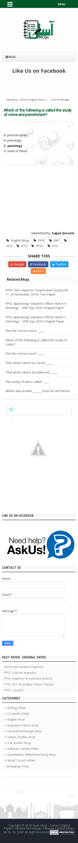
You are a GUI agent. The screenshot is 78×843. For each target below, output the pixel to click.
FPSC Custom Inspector (20, 673)
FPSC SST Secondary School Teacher (29, 684)
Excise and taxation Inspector (24, 667)
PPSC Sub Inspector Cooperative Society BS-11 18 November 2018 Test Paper (37, 292)
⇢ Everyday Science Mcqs (21, 725)
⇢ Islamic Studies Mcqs (20, 737)
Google (17, 264)
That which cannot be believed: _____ (31, 372)
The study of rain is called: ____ (27, 381)
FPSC (39, 240)
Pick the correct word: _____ (25, 331)
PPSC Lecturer (14, 690)
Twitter (59, 264)
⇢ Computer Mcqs (16, 714)
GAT (54, 240)
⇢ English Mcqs (14, 719)
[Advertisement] (40, 86)
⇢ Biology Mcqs (15, 708)
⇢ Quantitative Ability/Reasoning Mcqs (30, 754)
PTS (53, 246)
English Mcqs (17, 240)
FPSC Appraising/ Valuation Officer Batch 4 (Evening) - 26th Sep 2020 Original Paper (35, 305)
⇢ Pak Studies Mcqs (17, 743)
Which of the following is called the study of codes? (36, 342)
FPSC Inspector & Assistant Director (28, 678)
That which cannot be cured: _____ (29, 363)
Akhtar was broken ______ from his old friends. (38, 391)
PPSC (37, 246)
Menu (10, 57)
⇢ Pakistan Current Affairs (21, 749)
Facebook (38, 264)
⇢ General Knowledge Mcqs (23, 731)
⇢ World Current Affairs (20, 760)
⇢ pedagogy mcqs (16, 766)
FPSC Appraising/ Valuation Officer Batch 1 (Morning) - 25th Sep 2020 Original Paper (35, 319)
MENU (62, 4)
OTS (22, 246)
